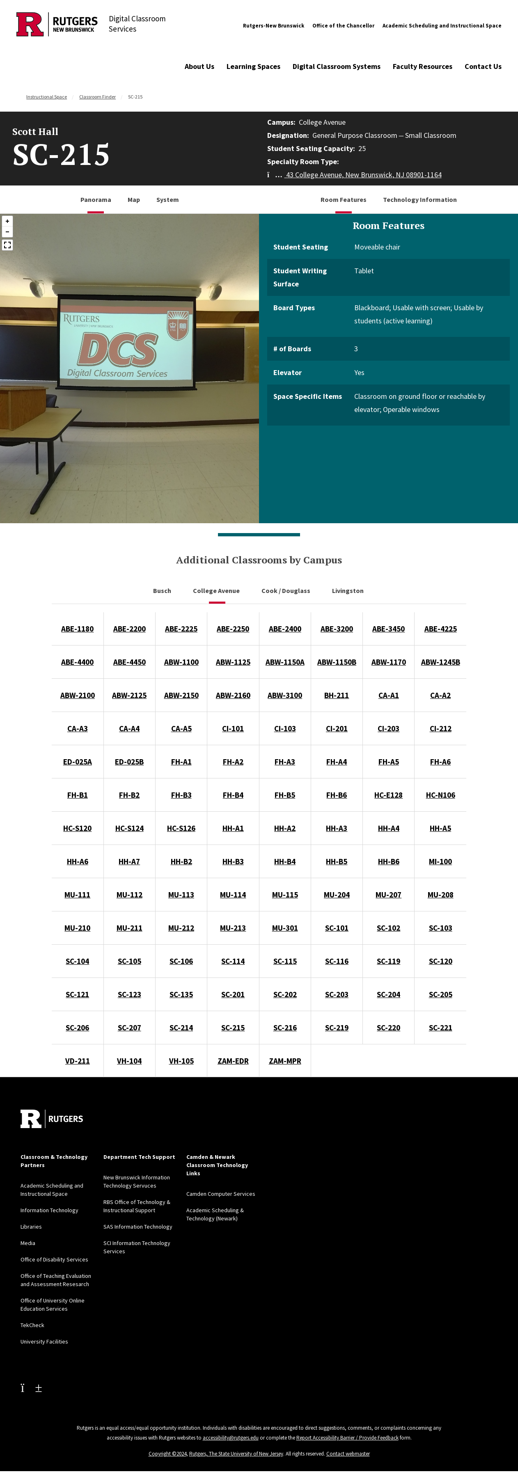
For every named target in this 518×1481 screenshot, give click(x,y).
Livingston (348, 590)
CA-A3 (77, 728)
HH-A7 (129, 861)
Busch (162, 590)
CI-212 (441, 728)
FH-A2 (233, 762)
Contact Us (483, 66)
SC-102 (388, 928)
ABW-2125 (129, 695)
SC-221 (440, 1027)
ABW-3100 (285, 695)
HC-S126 (181, 828)
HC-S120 (77, 828)
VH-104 (129, 1061)
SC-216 (285, 1027)
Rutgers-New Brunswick (273, 25)
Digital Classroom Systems (336, 66)
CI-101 (233, 728)
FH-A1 (181, 762)
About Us (199, 66)
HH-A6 (77, 861)
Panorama (95, 199)
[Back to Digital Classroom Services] (57, 25)
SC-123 (129, 994)
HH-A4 (388, 828)
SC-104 (77, 961)
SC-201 (233, 994)
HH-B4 (285, 861)
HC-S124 (129, 828)
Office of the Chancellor (343, 25)
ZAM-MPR (285, 1061)
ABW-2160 (233, 695)
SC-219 (336, 1027)
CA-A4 (129, 728)
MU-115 (285, 895)
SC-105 (129, 961)
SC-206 (77, 1027)
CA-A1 (388, 695)
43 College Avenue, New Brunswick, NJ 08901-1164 (354, 174)
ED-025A (77, 762)
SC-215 (233, 1027)
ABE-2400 (285, 629)
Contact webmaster (348, 1453)
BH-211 (336, 695)
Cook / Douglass (286, 590)
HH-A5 (440, 828)
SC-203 (336, 994)
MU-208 (441, 895)
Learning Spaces (253, 66)
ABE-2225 (181, 629)
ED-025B (129, 762)
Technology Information (420, 199)
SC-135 (181, 994)
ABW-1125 (233, 662)
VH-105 (181, 1061)
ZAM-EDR (233, 1061)
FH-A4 (336, 762)
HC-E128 (388, 795)
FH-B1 (77, 795)
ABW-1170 (388, 662)
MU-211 (129, 928)
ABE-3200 (337, 629)
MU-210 (77, 928)
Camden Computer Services (220, 1193)
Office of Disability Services (54, 1259)
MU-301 (285, 928)
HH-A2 (285, 828)
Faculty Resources (422, 66)
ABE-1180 (77, 629)
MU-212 (181, 928)
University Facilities (44, 1341)
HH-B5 (336, 861)
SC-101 (336, 928)
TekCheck (32, 1325)
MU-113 (181, 895)
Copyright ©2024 (167, 1453)
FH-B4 (233, 795)
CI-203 (388, 728)
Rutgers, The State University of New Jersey (236, 1453)
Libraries (31, 1226)
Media (28, 1243)
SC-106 (181, 961)
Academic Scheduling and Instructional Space (442, 25)
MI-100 (440, 861)
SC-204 (388, 994)
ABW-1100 (181, 662)
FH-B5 (285, 795)
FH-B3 (181, 795)
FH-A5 (388, 762)
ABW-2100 (77, 695)
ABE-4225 (440, 629)
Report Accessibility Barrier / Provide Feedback (347, 1437)
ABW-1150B (336, 662)
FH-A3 (285, 762)
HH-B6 (388, 861)
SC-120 (440, 961)
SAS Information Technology (137, 1226)
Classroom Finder (97, 97)
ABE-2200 (129, 629)
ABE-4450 (129, 662)
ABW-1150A (285, 662)
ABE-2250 (233, 629)
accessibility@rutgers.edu (231, 1437)
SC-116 (336, 961)
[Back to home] (52, 1119)
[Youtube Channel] (31, 1387)
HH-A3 (336, 828)
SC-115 (285, 961)
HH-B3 (233, 861)
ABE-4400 (77, 662)
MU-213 (233, 928)
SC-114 (233, 961)
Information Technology (49, 1210)
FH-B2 (129, 795)
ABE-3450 (388, 629)
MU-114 (233, 895)
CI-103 (285, 728)
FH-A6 (440, 762)
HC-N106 (440, 795)
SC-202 (285, 994)
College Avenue (217, 590)
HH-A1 (233, 828)
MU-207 (388, 895)
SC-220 (388, 1027)
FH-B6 (336, 795)
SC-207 (129, 1027)
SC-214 (181, 1027)
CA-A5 (181, 728)
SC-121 (77, 994)
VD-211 (77, 1061)
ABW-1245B (440, 662)
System (167, 199)
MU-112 (129, 895)
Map (134, 199)
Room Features (344, 199)
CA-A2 (440, 695)
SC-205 (440, 994)
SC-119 (388, 961)
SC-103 (440, 928)
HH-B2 (181, 861)
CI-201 (337, 728)
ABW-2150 (181, 695)
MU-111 (77, 895)
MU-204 (337, 895)
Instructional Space (46, 97)
